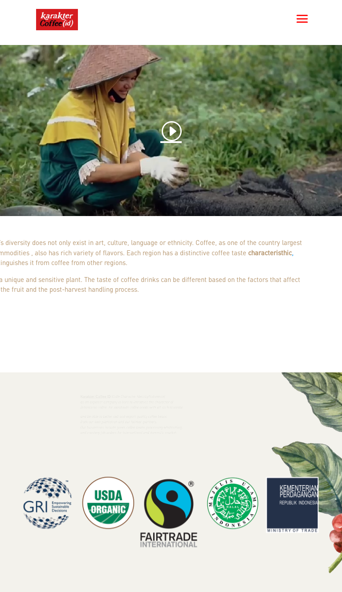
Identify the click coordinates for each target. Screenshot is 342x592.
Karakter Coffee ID (97, 396)
